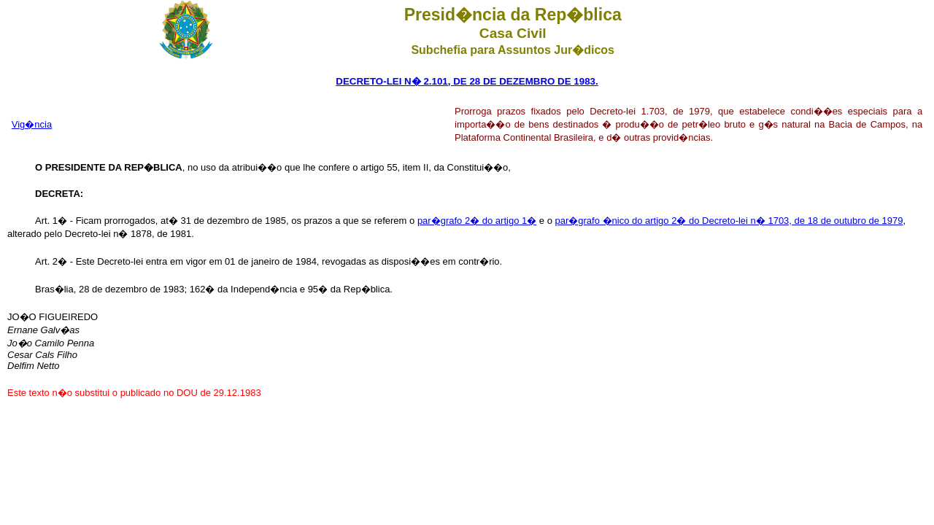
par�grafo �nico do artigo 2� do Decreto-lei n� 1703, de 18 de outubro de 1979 (729, 220)
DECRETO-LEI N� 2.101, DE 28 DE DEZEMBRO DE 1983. (467, 81)
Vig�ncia (32, 124)
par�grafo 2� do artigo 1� (476, 220)
